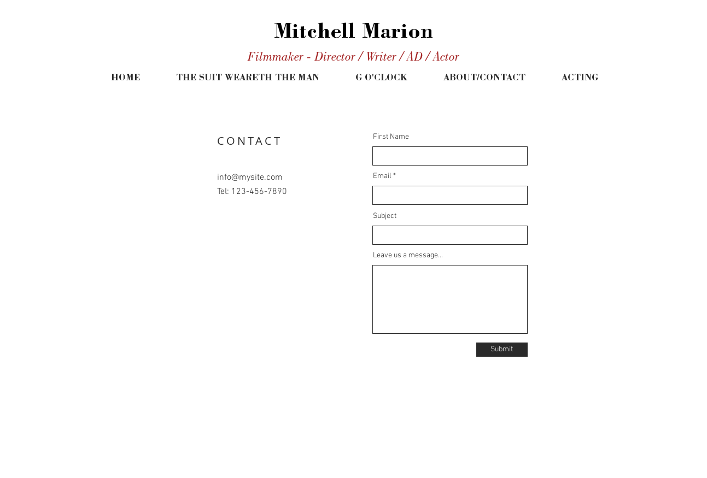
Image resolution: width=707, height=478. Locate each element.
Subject (384, 216)
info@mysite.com (250, 177)
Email (382, 176)
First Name (391, 137)
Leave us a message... (408, 255)
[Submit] (502, 350)
